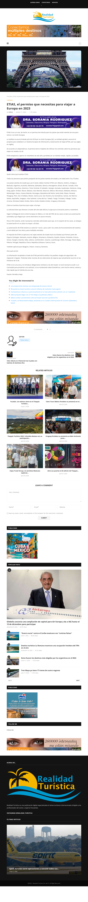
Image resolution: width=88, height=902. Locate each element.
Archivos (55, 2)
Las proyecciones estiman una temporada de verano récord (31, 286)
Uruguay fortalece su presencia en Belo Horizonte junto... (63, 437)
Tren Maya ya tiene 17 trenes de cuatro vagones (40, 670)
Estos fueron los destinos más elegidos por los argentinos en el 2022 (48, 658)
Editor (11, 112)
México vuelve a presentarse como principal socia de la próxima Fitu (34, 298)
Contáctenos (46, 2)
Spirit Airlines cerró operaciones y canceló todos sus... (34, 868)
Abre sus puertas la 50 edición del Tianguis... (63, 471)
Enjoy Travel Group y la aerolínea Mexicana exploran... (25, 472)
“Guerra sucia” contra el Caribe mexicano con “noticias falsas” (46, 633)
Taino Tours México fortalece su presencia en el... (63, 402)
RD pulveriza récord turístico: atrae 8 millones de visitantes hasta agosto (36, 289)
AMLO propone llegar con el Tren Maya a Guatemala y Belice (31, 295)
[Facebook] (41, 5)
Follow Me (10, 730)
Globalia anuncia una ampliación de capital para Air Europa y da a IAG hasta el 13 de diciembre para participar (43, 622)
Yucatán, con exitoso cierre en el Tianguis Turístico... (24, 403)
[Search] (74, 43)
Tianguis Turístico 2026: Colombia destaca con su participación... (25, 437)
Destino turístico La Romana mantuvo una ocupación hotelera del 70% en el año (50, 646)
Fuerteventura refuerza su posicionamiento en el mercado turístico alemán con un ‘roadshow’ (43, 292)
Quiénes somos (35, 2)
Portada (9, 96)
